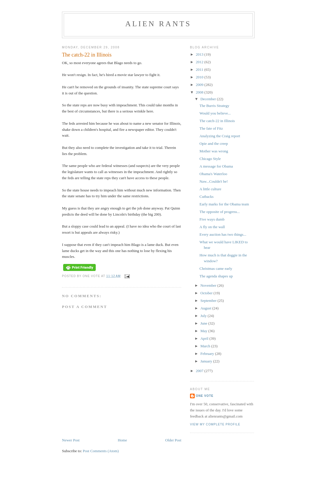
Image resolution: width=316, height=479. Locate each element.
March (205, 346)
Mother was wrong (213, 151)
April (205, 338)
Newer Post (70, 440)
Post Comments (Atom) (101, 451)
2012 (200, 62)
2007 (200, 371)
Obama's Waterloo (213, 174)
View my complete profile (215, 424)
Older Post (173, 440)
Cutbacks (206, 196)
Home (122, 440)
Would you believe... (215, 113)
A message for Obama (216, 166)
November (208, 285)
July (204, 316)
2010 (200, 77)
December (208, 99)
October (207, 293)
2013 (200, 54)
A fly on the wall (212, 227)
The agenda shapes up (215, 276)
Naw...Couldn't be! (213, 181)
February (207, 353)
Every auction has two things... (222, 234)
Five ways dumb (211, 219)
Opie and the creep (213, 143)
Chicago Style (210, 158)
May (204, 331)
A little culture (210, 189)
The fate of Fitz (211, 128)
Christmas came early (215, 268)
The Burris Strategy (214, 105)
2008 (200, 92)
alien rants (158, 24)
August (206, 308)
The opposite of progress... (219, 211)
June (204, 323)
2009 (200, 84)
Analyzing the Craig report (219, 136)
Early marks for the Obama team (224, 204)
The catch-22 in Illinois (217, 121)
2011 (200, 69)
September (209, 300)
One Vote (204, 395)
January (206, 361)
